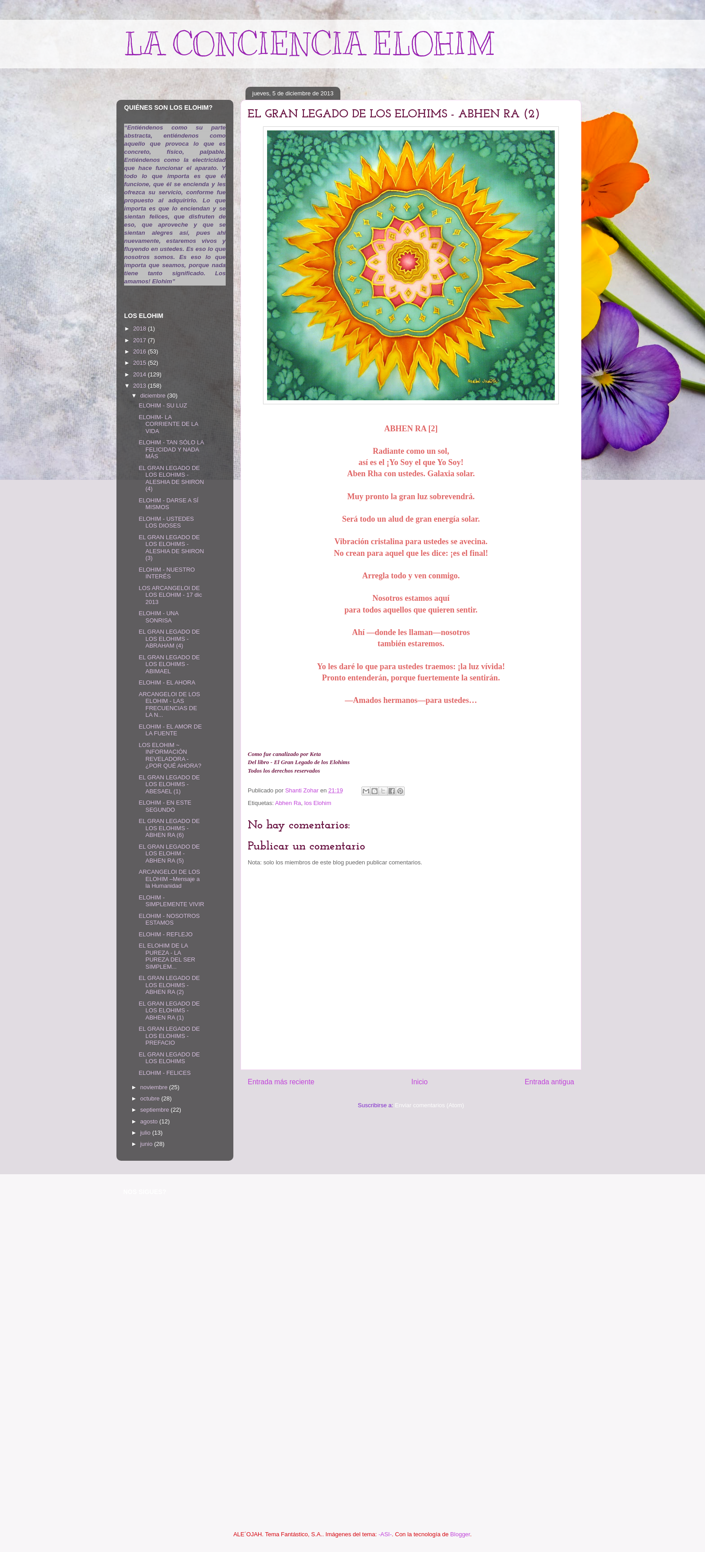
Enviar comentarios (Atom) (429, 1105)
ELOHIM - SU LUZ (162, 405)
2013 (140, 385)
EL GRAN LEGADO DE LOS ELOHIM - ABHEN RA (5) (169, 853)
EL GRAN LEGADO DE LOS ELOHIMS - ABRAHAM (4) (169, 638)
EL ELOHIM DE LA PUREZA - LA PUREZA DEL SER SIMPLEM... (166, 956)
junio (147, 1144)
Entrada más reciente (281, 1082)
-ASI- (385, 1534)
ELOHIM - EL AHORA (166, 682)
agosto (150, 1121)
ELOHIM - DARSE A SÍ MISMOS (168, 504)
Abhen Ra (288, 803)
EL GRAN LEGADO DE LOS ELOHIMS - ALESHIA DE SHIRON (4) (171, 478)
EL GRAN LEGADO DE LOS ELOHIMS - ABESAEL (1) (169, 784)
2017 (140, 340)
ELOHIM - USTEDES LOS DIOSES (166, 522)
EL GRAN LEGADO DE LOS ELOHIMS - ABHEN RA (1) (169, 1010)
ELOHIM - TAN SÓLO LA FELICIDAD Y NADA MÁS (171, 449)
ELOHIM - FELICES (164, 1072)
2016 (140, 351)
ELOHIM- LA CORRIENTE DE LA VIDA (168, 424)
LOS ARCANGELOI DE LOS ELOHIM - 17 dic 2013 (170, 595)
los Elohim (317, 803)
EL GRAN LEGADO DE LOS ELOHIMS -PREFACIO (169, 1035)
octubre (150, 1098)
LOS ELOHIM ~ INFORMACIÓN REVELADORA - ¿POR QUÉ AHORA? (169, 755)
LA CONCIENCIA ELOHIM (309, 43)
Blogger (460, 1534)
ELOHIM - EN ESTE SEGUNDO (164, 806)
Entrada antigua (549, 1082)
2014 (140, 374)
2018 (140, 328)
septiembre (155, 1109)
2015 (140, 362)
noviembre (154, 1087)
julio (146, 1132)
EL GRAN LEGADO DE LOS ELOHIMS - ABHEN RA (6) (169, 828)
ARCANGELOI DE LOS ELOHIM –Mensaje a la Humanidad (169, 878)
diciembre (153, 395)
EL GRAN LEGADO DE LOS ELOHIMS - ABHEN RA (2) (169, 985)
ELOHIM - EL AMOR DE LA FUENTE (169, 730)
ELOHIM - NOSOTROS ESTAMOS (169, 919)
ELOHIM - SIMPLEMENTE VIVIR (171, 901)
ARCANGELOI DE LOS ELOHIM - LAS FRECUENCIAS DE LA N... (169, 705)
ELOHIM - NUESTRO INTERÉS (166, 573)
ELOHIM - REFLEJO (165, 934)
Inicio (419, 1082)
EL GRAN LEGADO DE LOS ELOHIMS (169, 1058)
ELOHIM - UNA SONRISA (158, 617)
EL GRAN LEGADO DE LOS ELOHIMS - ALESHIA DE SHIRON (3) (171, 548)
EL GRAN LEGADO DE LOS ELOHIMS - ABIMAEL (169, 664)
